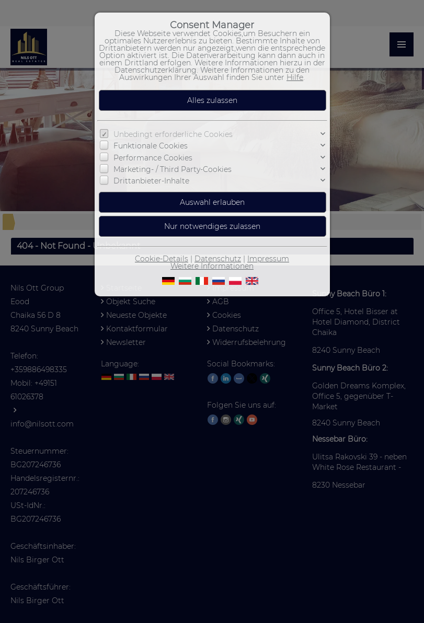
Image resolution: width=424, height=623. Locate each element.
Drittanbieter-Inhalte (151, 181)
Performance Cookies (152, 157)
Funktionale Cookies (150, 146)
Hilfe (295, 77)
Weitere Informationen (212, 266)
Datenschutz (217, 258)
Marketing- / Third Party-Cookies (172, 169)
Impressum (268, 258)
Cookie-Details (161, 258)
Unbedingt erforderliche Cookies (173, 134)
